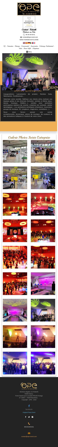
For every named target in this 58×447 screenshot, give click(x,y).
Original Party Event (29, 412)
